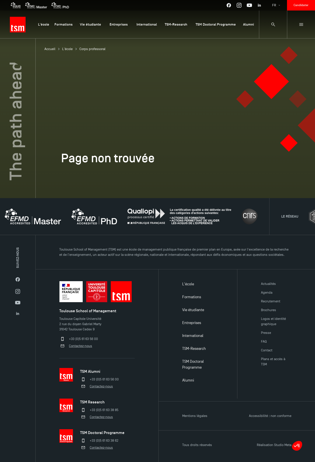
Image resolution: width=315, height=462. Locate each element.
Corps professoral (92, 49)
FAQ (264, 341)
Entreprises (191, 323)
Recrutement (270, 301)
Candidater (301, 5)
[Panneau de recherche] (273, 24)
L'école (67, 49)
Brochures (268, 310)
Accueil (49, 49)
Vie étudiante (193, 310)
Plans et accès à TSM (273, 361)
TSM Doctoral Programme (193, 364)
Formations (191, 297)
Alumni (188, 380)
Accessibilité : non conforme (270, 416)
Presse (266, 333)
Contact (266, 350)
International (192, 335)
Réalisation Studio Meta (274, 445)
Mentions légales (194, 416)
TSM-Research (194, 348)
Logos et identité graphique (273, 321)
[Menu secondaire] (301, 24)
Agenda (266, 293)
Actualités (268, 284)
